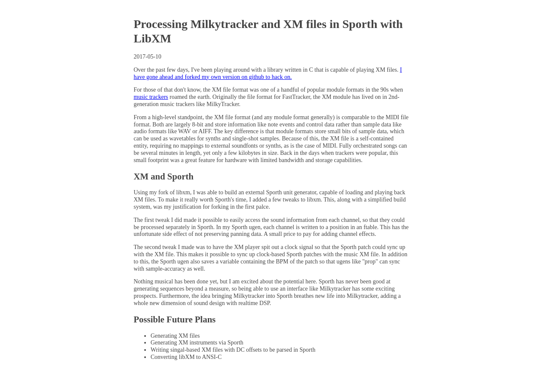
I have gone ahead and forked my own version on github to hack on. (268, 73)
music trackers (151, 97)
